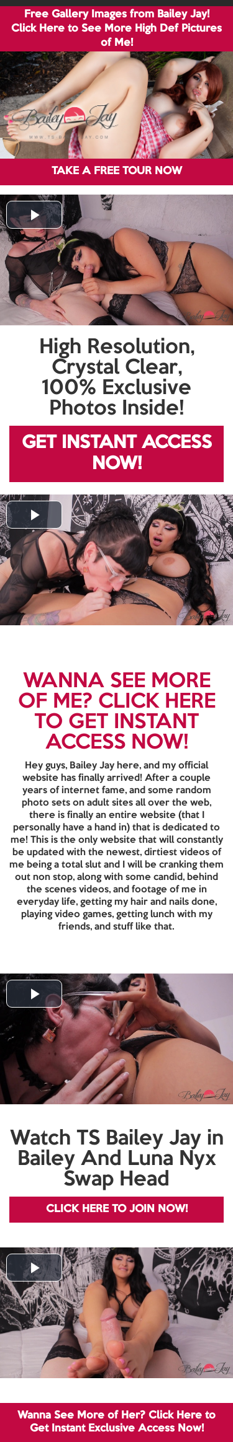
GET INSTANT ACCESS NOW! (117, 454)
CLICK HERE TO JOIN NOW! (117, 1209)
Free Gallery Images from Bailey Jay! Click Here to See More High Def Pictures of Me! (116, 29)
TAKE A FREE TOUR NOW (117, 171)
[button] (34, 215)
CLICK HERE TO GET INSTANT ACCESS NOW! (125, 722)
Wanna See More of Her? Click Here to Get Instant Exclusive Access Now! (116, 1422)
